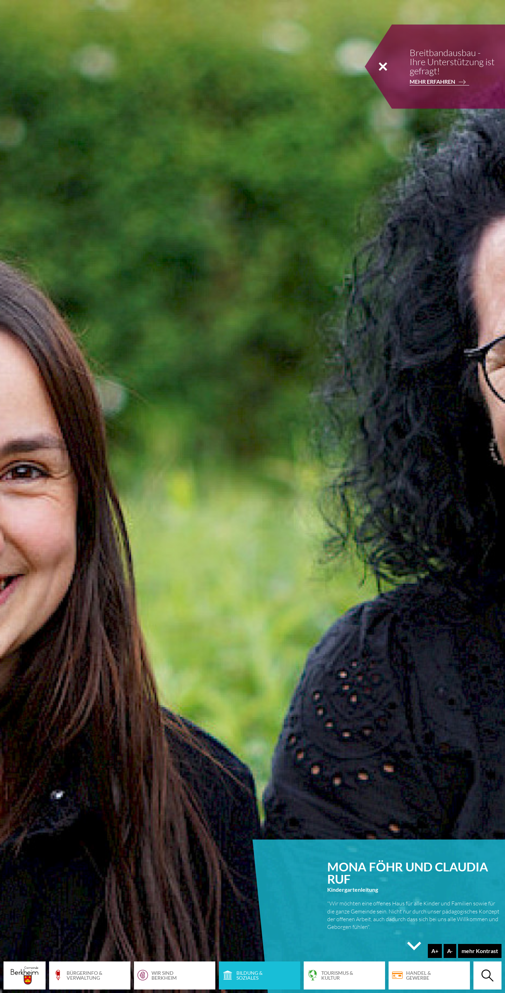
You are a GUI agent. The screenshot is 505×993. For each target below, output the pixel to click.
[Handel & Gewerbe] (429, 975)
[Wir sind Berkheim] (174, 975)
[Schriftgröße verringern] (450, 951)
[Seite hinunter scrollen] (414, 949)
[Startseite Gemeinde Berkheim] (25, 975)
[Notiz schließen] (383, 66)
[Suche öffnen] (487, 975)
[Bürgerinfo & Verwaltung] (89, 975)
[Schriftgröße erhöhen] (435, 951)
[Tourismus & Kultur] (344, 975)
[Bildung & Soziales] (259, 975)
